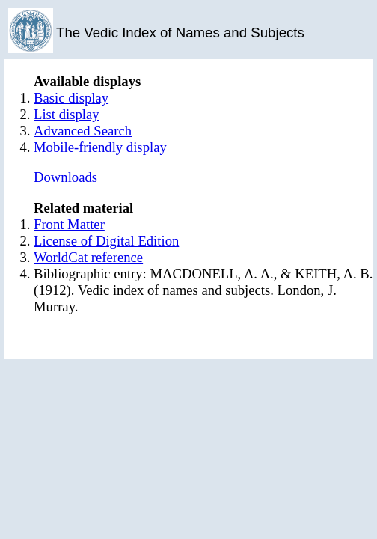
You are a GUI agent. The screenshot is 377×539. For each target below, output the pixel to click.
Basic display (71, 98)
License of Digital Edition (106, 241)
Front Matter (69, 224)
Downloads (65, 177)
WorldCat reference (88, 257)
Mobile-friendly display (100, 147)
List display (66, 114)
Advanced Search (83, 130)
